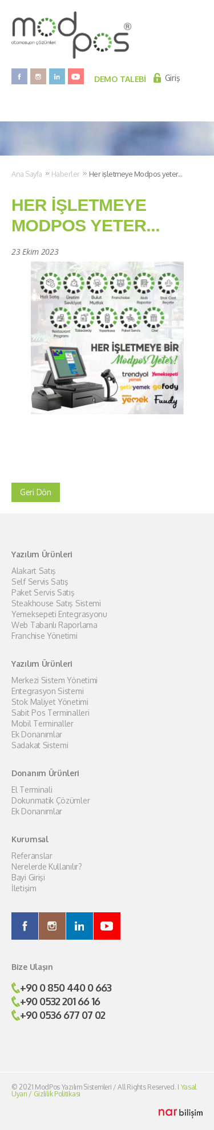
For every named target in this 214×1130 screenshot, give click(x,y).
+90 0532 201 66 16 (60, 1001)
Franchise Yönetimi (44, 636)
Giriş (172, 78)
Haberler (65, 173)
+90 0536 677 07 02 (62, 1015)
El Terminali (31, 790)
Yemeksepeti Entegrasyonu (59, 614)
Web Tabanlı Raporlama (54, 625)
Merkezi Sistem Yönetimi (54, 680)
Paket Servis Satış (43, 593)
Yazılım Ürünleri (41, 554)
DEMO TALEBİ (120, 79)
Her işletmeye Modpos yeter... (136, 173)
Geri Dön (35, 492)
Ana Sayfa (26, 173)
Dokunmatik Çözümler (50, 801)
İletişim (24, 888)
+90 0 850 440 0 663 (65, 987)
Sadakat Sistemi (39, 745)
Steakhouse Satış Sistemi (56, 603)
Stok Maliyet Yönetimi (49, 702)
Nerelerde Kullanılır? (46, 867)
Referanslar (32, 856)
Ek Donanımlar (36, 735)
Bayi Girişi (28, 878)
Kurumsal (30, 839)
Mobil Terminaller (42, 724)
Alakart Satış (33, 571)
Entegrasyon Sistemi (47, 691)
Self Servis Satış (39, 582)
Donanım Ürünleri (45, 773)
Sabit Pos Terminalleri (50, 713)
